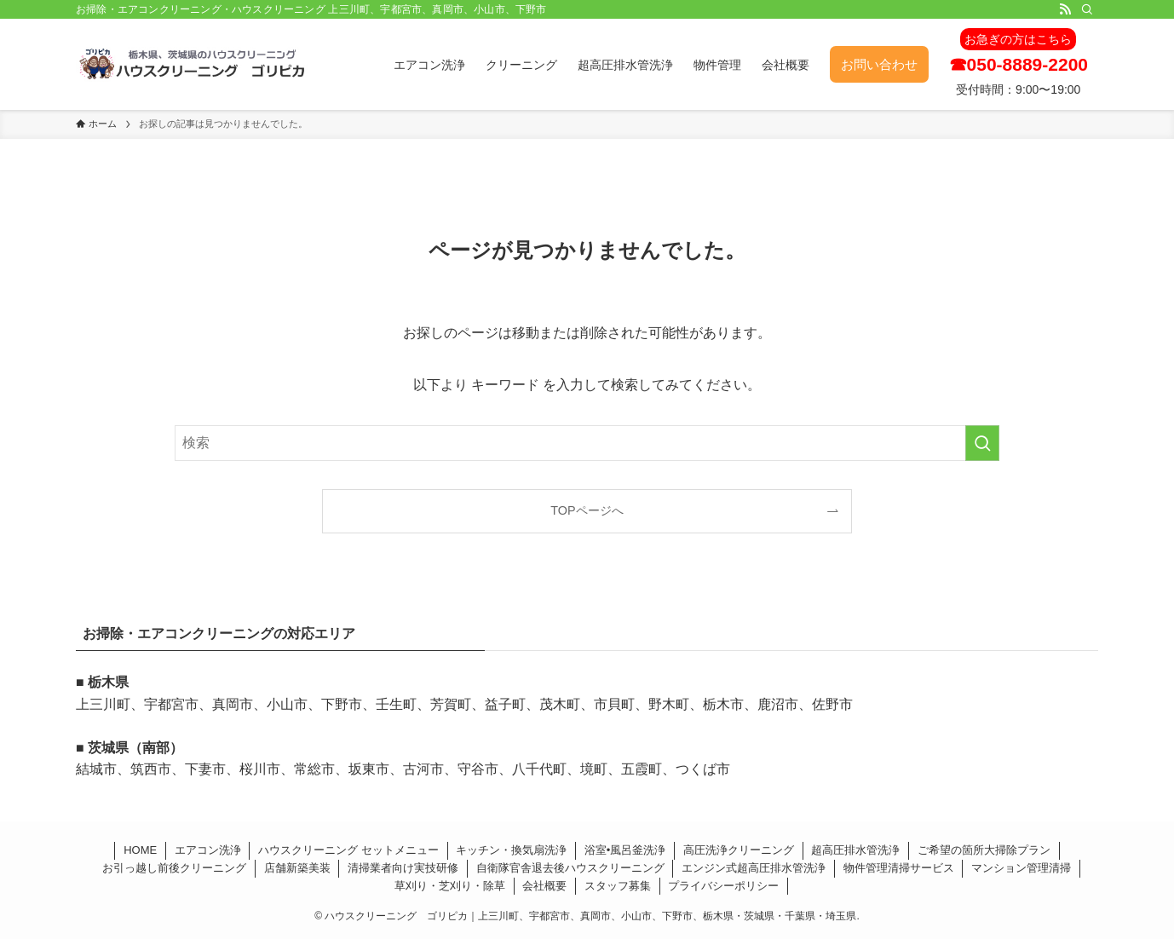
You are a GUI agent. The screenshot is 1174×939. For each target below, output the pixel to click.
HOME (140, 850)
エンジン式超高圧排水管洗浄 (754, 867)
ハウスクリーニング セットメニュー (348, 850)
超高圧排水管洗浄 (855, 850)
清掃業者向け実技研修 (403, 867)
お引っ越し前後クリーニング (174, 867)
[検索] (1087, 9)
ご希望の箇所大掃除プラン (984, 850)
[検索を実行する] (982, 443)
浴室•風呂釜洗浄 (625, 850)
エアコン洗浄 (208, 850)
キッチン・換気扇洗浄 (511, 850)
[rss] (1065, 9)
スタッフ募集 (617, 885)
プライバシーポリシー (723, 885)
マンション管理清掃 (1021, 867)
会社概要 (544, 885)
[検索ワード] (587, 443)
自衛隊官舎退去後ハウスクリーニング (570, 867)
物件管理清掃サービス (898, 867)
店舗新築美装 (297, 867)
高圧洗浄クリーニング (738, 850)
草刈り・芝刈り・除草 (449, 885)
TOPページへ (586, 510)
